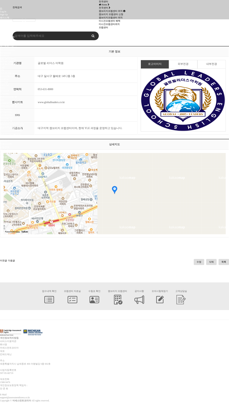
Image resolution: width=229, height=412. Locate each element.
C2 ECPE (4, 93)
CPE (2, 70)
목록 (223, 262)
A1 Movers (5, 52)
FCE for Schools (7, 64)
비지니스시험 (7, 106)
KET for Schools (8, 58)
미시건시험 (6, 40)
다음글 (11, 260)
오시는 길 (5, 43)
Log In (3, 11)
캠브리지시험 (7, 46)
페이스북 (4, 17)
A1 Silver (4, 79)
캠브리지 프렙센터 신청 (12, 124)
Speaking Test (6, 117)
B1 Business (6, 109)
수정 (199, 262)
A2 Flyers (4, 55)
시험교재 (4, 147)
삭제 (211, 262)
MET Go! (4, 85)
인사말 (3, 33)
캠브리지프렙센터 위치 (12, 127)
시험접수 (4, 140)
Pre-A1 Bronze (7, 76)
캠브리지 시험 (7, 37)
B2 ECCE (4, 91)
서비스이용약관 (8, 341)
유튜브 (3, 24)
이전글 (3, 260)
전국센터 (4, 121)
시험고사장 (6, 144)
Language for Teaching (11, 103)
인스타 (3, 21)
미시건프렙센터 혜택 (11, 130)
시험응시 (4, 137)
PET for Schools (7, 61)
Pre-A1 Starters (7, 50)
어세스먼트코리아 (9, 30)
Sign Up (4, 14)
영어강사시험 (7, 97)
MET (2, 88)
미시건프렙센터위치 (10, 134)
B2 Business (6, 112)
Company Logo (4, 3)
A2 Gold (4, 82)
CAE (2, 67)
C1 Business (6, 115)
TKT (2, 100)
